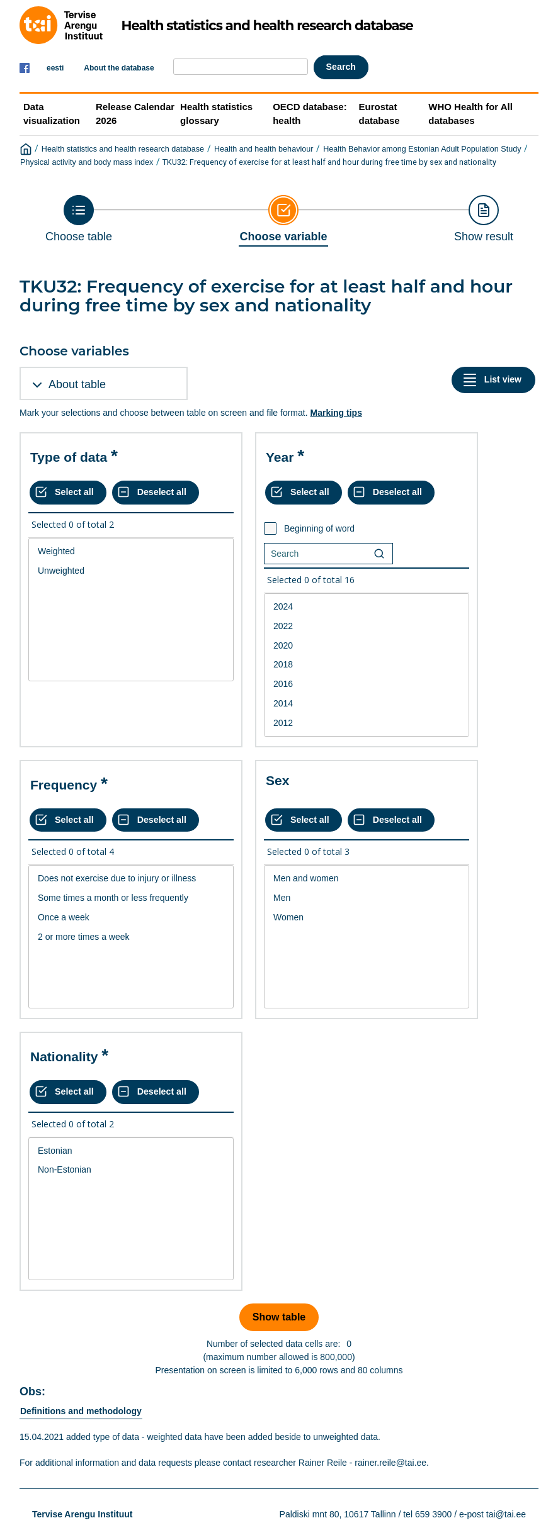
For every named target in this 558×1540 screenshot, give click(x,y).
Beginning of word (319, 528)
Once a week (131, 917)
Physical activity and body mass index (86, 162)
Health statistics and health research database (123, 149)
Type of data (68, 457)
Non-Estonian (131, 1170)
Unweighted (131, 571)
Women (366, 917)
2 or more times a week (131, 937)
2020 (366, 646)
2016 (366, 684)
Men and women (366, 878)
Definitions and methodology (81, 1411)
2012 (366, 723)
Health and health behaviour (264, 149)
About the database (119, 68)
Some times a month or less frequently (131, 898)
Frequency (63, 785)
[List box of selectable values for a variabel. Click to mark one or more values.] (131, 609)
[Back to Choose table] (79, 219)
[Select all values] (68, 492)
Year (279, 457)
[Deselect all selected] (155, 492)
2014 (366, 703)
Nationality (64, 1056)
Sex (277, 780)
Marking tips (336, 413)
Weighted (131, 551)
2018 (366, 664)
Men (366, 898)
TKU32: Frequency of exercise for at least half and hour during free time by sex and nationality (329, 162)
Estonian (131, 1151)
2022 (366, 626)
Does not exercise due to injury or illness (131, 878)
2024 (366, 607)
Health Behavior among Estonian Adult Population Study (422, 149)
